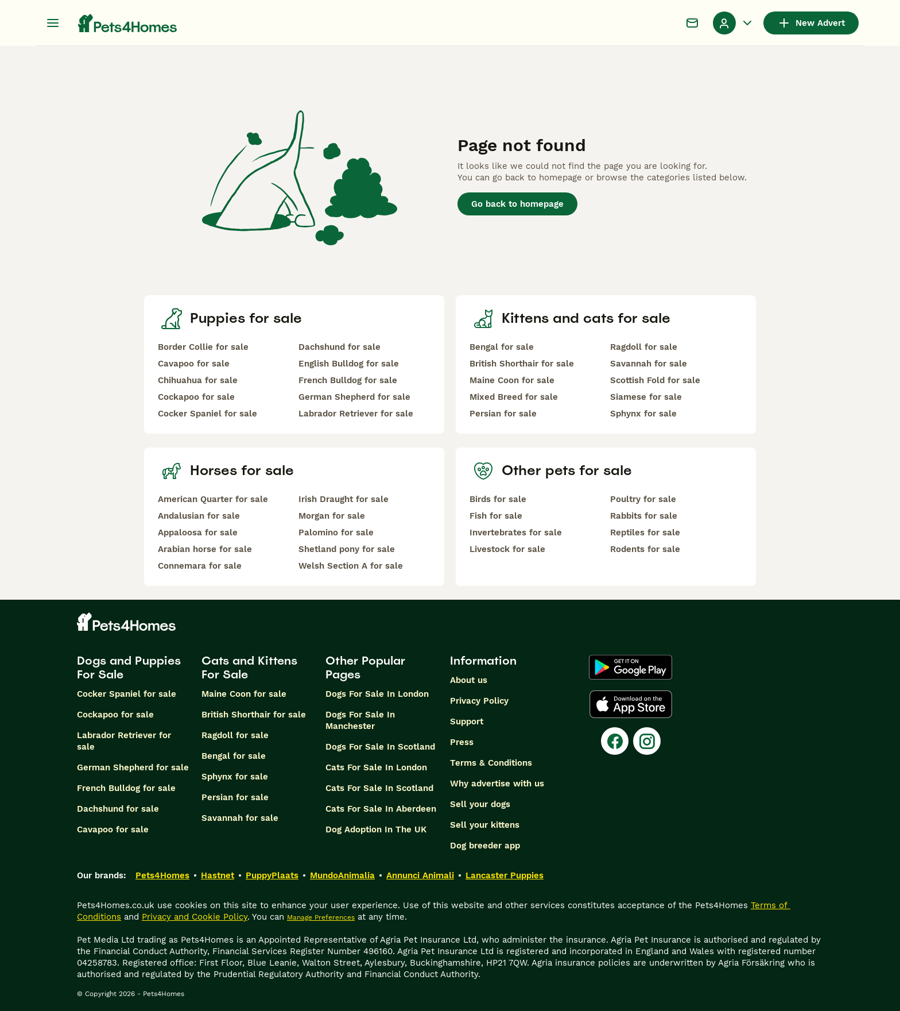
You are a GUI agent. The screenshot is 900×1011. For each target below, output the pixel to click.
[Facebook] (615, 741)
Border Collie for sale (203, 347)
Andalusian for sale (199, 516)
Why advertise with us (497, 783)
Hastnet (217, 875)
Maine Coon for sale (512, 380)
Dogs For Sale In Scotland (380, 747)
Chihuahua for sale (198, 380)
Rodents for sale (645, 549)
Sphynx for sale (643, 413)
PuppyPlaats (272, 875)
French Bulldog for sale (347, 380)
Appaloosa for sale (198, 532)
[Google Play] (630, 667)
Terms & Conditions (491, 763)
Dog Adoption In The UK (375, 829)
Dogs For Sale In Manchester (360, 720)
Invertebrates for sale (516, 532)
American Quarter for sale (213, 499)
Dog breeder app (485, 845)
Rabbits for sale (643, 516)
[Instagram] (647, 741)
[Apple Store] (631, 704)
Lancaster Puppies (504, 875)
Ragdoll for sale (643, 347)
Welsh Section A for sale (350, 566)
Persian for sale (503, 413)
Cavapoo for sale (194, 363)
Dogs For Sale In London (377, 694)
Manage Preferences (321, 917)
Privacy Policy (479, 701)
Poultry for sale (643, 499)
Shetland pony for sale (346, 549)
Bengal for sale (502, 347)
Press (462, 742)
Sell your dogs (480, 804)
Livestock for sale (507, 549)
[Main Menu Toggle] (52, 22)
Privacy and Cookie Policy (194, 917)
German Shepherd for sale (354, 397)
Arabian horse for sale (205, 549)
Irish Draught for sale (343, 499)
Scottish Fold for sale (655, 380)
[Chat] (692, 22)
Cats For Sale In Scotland (379, 788)
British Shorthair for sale (522, 363)
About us (468, 680)
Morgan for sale (331, 516)
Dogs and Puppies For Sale (129, 667)
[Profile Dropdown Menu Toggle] (733, 22)
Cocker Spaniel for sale (207, 413)
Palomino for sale (336, 532)
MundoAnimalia (342, 875)
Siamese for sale (646, 397)
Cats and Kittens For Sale (249, 667)
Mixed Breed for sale (514, 397)
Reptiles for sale (645, 532)
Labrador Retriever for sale (355, 413)
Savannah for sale (648, 363)
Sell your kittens (484, 825)
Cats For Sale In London (376, 767)
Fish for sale (496, 516)
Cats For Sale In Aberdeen (380, 809)
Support (466, 721)
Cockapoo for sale (196, 397)
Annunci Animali (420, 875)
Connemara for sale (200, 566)
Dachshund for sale (339, 347)
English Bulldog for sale (348, 363)
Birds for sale (498, 499)
